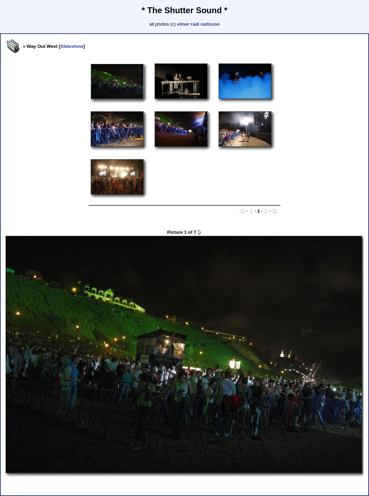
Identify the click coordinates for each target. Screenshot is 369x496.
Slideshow (71, 46)
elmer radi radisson (198, 24)
